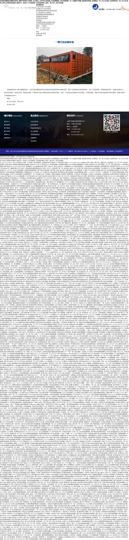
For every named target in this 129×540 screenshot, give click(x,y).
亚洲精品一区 (111, 312)
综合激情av (109, 213)
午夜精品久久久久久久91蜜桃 (63, 225)
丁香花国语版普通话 (106, 190)
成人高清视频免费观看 (8, 186)
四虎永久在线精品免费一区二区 (88, 240)
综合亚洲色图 (87, 406)
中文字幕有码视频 (107, 353)
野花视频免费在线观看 (81, 307)
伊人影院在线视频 (6, 211)
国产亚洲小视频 (79, 383)
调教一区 (56, 178)
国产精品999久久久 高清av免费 (89, 361)
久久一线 (91, 273)
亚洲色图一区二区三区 (56, 529)
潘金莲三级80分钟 (76, 461)
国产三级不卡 (4, 205)
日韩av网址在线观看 (99, 455)
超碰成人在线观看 (64, 537)
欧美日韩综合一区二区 (76, 309)
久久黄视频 (73, 240)
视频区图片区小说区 (17, 168)
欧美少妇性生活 (21, 279)
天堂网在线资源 (46, 215)
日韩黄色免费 (30, 381)
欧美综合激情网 (18, 211)
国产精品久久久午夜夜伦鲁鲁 (37, 279)
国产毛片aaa (39, 476)
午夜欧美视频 (74, 229)
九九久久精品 (18, 242)
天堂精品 (111, 387)
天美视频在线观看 (62, 309)
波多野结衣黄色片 (9, 219)
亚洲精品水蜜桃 (39, 240)
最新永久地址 (113, 435)
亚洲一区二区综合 (55, 414)
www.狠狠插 (40, 318)
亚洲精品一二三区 (95, 307)
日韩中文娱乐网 (107, 307)
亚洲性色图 (64, 209)
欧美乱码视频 (94, 221)
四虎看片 (3, 416)
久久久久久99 (77, 478)
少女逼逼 (114, 334)
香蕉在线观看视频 (25, 268)
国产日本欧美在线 (33, 227)
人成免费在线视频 (113, 457)
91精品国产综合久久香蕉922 (16, 336)
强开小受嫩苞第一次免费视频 (105, 357)
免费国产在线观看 (36, 252)
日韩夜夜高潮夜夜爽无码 (33, 168)
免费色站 (51, 346)
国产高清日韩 (56, 431)
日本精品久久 (45, 164)
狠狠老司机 (20, 283)
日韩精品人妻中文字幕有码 (81, 502)
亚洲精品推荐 (42, 342)
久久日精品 (25, 383)
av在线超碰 (101, 420)
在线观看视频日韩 (70, 195)
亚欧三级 (53, 437)
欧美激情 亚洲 (86, 500)
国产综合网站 (91, 525)
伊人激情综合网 (120, 344)
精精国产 (124, 314)
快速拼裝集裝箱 (36, 128)
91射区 (85, 170)
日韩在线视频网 (104, 223)
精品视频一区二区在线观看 (26, 190)
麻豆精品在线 (51, 340)
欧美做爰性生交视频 (119, 266)
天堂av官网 (66, 461)
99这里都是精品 (26, 439)
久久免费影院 (30, 316)
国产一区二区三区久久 (103, 262)
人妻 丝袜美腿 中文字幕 (28, 312)
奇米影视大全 (55, 470)
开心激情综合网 (38, 166)
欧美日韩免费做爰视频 (10, 201)
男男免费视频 (43, 213)
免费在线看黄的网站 (118, 303)
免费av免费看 (85, 197)
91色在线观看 (100, 537)
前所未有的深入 (36, 387)
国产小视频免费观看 (33, 254)
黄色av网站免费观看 (20, 320)
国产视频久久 (78, 496)
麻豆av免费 (72, 506)
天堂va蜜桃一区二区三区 (80, 414)
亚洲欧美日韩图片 (25, 246)
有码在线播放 (121, 482)
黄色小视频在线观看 (60, 410)
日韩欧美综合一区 (26, 428)
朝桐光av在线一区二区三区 (62, 211)
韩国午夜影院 (63, 213)
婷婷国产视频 (25, 355)
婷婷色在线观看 (25, 469)
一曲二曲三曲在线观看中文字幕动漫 (73, 350)
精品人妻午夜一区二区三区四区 (28, 244)
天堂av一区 (87, 207)
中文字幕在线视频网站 (76, 164)
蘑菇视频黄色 (65, 355)
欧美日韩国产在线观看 (118, 174)
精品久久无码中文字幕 (113, 268)
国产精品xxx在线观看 (59, 192)
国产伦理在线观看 (109, 227)
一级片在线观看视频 (20, 389)
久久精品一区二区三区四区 (84, 283)
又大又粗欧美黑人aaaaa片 (116, 225)
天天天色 (94, 205)
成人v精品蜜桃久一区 (71, 416)
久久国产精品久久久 (31, 353)
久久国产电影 (16, 523)
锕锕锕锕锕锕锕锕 (68, 203)
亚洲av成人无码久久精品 (49, 373)
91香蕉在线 (73, 178)
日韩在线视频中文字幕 (56, 385)
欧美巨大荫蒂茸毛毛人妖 (38, 234)
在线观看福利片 (52, 537)
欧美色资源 (85, 445)
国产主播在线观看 (108, 451)
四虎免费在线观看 (108, 476)
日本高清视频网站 (39, 340)
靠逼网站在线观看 (111, 299)
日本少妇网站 (43, 363)
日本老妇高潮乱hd (62, 439)
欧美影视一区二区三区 (43, 381)
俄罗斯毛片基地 (118, 342)
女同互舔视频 (10, 172)
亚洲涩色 (106, 330)
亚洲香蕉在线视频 (85, 180)
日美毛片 (11, 400)
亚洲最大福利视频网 (79, 332)
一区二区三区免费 (41, 509)
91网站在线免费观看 (52, 197)
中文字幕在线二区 (32, 176)
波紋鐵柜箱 (34, 125)
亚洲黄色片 (94, 197)
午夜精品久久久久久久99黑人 (37, 484)
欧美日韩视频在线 (93, 301)
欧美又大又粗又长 (92, 244)
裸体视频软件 (83, 435)
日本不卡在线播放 (30, 498)
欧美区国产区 (23, 309)
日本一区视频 (5, 236)
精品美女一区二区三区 (118, 293)
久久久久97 (87, 394)
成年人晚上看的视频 (92, 369)
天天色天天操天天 (47, 270)
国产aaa (113, 322)
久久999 (85, 367)
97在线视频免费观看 (109, 285)
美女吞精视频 (63, 285)
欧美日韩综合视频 (113, 338)
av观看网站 (4, 332)
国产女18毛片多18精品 (120, 182)
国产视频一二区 (97, 275)
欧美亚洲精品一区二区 (115, 404)
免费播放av (61, 182)
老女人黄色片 (58, 166)
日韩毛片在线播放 (53, 260)
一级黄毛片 (65, 511)
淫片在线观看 (55, 433)
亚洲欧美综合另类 (81, 182)
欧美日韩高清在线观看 (114, 215)
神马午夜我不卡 (80, 525)
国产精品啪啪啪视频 (93, 270)
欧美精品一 (46, 418)
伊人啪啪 (70, 244)
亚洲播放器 (68, 502)
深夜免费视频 (85, 190)
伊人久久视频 (70, 182)
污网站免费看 (55, 174)
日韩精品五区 (93, 188)
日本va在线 (119, 227)
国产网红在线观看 (120, 272)
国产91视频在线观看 (51, 408)
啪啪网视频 (19, 172)
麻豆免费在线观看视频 (99, 394)
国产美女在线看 (45, 227)
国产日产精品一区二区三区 (20, 478)
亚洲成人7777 (84, 389)
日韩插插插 (106, 174)
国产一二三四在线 (111, 297)
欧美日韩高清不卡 (85, 289)
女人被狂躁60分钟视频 (29, 459)
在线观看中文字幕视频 (91, 461)
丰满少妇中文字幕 (57, 416)
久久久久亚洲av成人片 (97, 359)
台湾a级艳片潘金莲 (56, 238)
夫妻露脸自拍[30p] (98, 363)
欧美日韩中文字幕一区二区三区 (59, 176)
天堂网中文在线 (110, 201)
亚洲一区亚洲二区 (122, 357)
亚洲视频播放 (66, 400)
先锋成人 (109, 209)
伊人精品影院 (110, 359)
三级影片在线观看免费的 (106, 402)
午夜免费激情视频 (55, 392)
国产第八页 (125, 223)
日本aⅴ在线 (14, 205)
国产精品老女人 (116, 164)
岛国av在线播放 (15, 289)
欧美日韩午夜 (53, 213)
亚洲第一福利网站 (107, 211)
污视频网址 (97, 236)
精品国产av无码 (84, 213)
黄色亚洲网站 (11, 338)
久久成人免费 (15, 236)
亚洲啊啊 (65, 533)
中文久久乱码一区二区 (84, 311)
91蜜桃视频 (38, 180)
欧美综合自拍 (94, 219)
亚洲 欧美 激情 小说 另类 (75, 396)
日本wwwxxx (40, 293)
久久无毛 (97, 494)
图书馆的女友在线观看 (65, 172)
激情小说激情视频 (22, 231)
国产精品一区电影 (122, 203)
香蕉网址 (29, 166)
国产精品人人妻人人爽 (11, 215)
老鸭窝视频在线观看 (80, 316)
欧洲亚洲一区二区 (70, 504)
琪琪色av (93, 213)
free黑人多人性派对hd (45, 236)
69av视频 (101, 205)
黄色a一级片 (14, 188)
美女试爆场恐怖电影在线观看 (44, 223)
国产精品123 (14, 441)
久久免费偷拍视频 (105, 197)
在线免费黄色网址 (35, 301)
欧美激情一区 (120, 322)
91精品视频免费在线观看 (114, 260)
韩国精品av (7, 396)
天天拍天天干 (78, 394)
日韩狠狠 (48, 275)
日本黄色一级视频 (75, 535)
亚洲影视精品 (94, 414)
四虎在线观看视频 (33, 480)
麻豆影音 (49, 266)
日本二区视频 (45, 174)
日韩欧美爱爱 (108, 381)
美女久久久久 (53, 447)
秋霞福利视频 (123, 270)
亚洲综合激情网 (102, 318)
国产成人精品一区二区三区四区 (25, 410)
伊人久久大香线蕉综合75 (110, 531)
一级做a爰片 (60, 190)
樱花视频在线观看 (19, 303)
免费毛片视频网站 (60, 201)
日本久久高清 (118, 408)
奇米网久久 (104, 207)
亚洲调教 (102, 332)
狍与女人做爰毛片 (101, 162)
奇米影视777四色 (115, 416)
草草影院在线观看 (66, 260)
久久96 (42, 287)
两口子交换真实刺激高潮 (29, 236)
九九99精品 (118, 195)
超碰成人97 (6, 379)
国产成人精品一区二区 (22, 248)
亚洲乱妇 (43, 254)
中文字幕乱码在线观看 (86, 467)
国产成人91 (15, 373)
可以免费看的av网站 (11, 443)
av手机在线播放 (54, 394)
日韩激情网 (46, 486)
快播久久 (7, 373)
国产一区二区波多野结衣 (71, 443)
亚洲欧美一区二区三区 (115, 162)
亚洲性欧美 (101, 213)
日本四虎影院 (94, 445)
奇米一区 (21, 533)
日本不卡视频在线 (80, 225)
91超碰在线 (87, 326)
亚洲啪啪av (58, 469)
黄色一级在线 (70, 186)
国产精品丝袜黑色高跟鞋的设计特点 (103, 229)
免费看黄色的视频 (16, 398)
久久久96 (123, 429)
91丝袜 (32, 445)
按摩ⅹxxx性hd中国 (111, 289)
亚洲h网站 (69, 316)
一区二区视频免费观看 (115, 500)
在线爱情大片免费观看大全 (78, 273)
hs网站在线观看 (10, 213)
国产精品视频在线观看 (13, 439)
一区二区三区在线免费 (80, 336)
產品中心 (7, 121)
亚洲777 (5, 353)
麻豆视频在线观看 (35, 225)
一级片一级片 (91, 330)
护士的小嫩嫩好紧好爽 (118, 168)
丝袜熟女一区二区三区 (99, 500)
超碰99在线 (23, 229)
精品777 (54, 162)
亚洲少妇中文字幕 (20, 484)
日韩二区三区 (106, 441)
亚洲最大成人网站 (118, 231)
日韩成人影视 (46, 192)
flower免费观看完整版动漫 (86, 262)
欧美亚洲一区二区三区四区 (35, 361)
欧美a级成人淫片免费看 (58, 312)
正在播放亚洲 (104, 221)
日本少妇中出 (17, 324)
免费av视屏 (40, 404)
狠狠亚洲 (63, 435)
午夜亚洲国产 (82, 318)
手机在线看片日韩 (86, 392)
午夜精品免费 (92, 433)
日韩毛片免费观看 (104, 488)
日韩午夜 (58, 223)
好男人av (49, 410)
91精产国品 (96, 311)
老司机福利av (88, 297)
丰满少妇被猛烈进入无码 (65, 281)
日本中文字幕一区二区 (64, 402)
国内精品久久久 (47, 225)
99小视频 (10, 355)
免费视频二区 (31, 330)
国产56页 (10, 437)
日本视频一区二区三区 (121, 184)
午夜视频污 (19, 262)
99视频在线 (28, 172)
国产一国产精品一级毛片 (78, 215)
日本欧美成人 (54, 242)
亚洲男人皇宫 (93, 182)
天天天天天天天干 (29, 295)
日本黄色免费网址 (78, 402)
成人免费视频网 (41, 429)
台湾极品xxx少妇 (119, 205)
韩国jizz (53, 248)
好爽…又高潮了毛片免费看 (32, 162)
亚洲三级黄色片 (54, 459)
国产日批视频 (43, 453)
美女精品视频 (67, 367)
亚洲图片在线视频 (24, 350)
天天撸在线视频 (19, 277)
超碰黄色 (40, 344)
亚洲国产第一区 (73, 322)
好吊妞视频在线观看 (74, 184)
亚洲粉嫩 (114, 428)
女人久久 (77, 221)
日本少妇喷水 (86, 217)
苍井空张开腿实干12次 (40, 406)
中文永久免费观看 (62, 240)
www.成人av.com (115, 254)
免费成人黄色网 (90, 232)
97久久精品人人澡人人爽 (44, 211)
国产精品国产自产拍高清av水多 (72, 297)
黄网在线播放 (39, 457)
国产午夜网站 (64, 178)
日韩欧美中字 (23, 314)
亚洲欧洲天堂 (78, 207)
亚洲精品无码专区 (95, 476)
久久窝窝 (10, 431)
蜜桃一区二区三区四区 (93, 511)
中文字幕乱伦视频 (94, 170)
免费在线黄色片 (28, 402)
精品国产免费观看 (67, 174)
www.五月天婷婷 (50, 318)
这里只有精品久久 (74, 197)
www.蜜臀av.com (54, 314)
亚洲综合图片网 (97, 281)
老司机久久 (66, 236)
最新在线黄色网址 (100, 273)
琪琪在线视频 (102, 338)
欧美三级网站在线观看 (54, 328)
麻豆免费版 (121, 176)
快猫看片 (34, 412)
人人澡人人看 (114, 429)
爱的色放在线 (30, 281)
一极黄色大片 (14, 184)
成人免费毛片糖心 (112, 238)
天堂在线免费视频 (105, 418)
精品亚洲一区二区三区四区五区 (27, 213)
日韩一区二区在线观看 (10, 309)
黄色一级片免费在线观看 (26, 199)
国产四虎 (108, 428)
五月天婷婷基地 (49, 455)
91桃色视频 (86, 390)
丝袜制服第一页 (70, 531)
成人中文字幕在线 (104, 515)
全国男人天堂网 (102, 435)
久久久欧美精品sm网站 (53, 287)
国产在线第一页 (106, 217)
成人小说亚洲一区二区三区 (38, 217)
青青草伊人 (52, 406)
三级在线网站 (40, 266)
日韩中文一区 (70, 441)
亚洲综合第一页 (55, 184)
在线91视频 (32, 429)
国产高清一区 (35, 355)
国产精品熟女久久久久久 (96, 299)
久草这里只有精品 (6, 535)
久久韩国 (77, 392)
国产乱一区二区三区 (35, 207)
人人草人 (91, 172)
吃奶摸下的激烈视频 (44, 531)
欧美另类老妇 (34, 519)
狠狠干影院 (44, 519)
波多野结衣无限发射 (89, 408)
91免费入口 (82, 346)
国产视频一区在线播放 (109, 367)
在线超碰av (84, 174)
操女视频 (104, 314)
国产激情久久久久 (9, 322)
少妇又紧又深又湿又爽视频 (19, 486)
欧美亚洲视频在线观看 (118, 264)
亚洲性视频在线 (72, 192)
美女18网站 (33, 299)
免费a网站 (68, 170)
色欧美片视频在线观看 (20, 225)
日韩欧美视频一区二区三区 (106, 344)
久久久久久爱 (38, 283)
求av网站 (19, 531)
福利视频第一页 (93, 223)
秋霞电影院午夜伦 (35, 311)
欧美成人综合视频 (42, 281)
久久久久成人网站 (58, 303)
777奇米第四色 (106, 256)
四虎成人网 (8, 369)
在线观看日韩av (41, 182)
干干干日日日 (74, 457)
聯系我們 (39, 35)
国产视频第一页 (73, 272)
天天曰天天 (69, 383)
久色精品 (124, 330)
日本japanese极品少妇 (118, 467)
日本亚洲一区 (47, 180)
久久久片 (107, 322)
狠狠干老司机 (11, 482)
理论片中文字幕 (88, 252)
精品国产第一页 (58, 168)
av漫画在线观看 (72, 301)
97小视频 (59, 455)
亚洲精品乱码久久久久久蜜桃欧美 (44, 439)
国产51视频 (18, 344)
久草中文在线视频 (71, 377)
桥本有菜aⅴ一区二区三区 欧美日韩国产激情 (24, 238)
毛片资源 (79, 186)
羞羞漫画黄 (18, 414)
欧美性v (107, 303)
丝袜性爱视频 (45, 248)
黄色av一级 (95, 429)
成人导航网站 (57, 229)
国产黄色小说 (36, 490)
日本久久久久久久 (110, 504)
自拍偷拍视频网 (106, 316)
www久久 (116, 209)
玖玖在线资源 (31, 482)
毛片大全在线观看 (89, 186)
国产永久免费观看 (35, 496)
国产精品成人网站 (120, 350)
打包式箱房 (34, 121)
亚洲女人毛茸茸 (41, 523)
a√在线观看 (95, 190)
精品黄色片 (87, 205)
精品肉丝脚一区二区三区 (78, 299)
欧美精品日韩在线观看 (85, 482)
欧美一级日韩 (15, 424)
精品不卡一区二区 (83, 219)
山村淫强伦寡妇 (116, 389)
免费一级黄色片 (104, 244)
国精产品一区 (95, 211)
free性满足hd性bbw (18, 254)
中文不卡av (80, 268)
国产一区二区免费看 (11, 408)
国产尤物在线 (50, 371)
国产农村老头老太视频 (97, 348)
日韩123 (13, 406)
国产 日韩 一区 (122, 246)
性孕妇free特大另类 (79, 270)
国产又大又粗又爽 (72, 289)
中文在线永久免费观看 (95, 371)
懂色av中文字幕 (105, 365)
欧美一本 (119, 486)
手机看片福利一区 (29, 414)
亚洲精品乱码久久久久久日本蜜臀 (58, 369)
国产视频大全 (10, 279)
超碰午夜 (52, 273)
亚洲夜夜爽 (83, 301)
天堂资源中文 (60, 467)
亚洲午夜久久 (121, 312)
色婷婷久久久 (83, 266)
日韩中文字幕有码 (36, 478)
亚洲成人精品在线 (117, 295)
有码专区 (73, 511)
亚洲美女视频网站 (67, 287)
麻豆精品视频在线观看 (109, 236)
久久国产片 (57, 236)
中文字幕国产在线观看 (30, 398)
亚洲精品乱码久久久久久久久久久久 (26, 431)
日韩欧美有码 (79, 410)
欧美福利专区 (20, 316)
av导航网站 (122, 178)
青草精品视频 (21, 482)
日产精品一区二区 (13, 207)
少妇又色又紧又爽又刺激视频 (30, 424)
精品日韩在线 (122, 242)
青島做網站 (110, 151)
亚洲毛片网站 (24, 287)
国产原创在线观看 (88, 260)
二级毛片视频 (61, 389)
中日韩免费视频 (45, 291)
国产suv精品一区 (61, 348)
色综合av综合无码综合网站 (25, 377)
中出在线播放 (44, 238)
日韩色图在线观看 (9, 197)
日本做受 (98, 383)
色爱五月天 (123, 209)
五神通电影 (62, 244)
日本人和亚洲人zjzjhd (65, 336)
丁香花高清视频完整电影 (72, 256)
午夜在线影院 (93, 453)
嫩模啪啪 (90, 305)
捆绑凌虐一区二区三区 (79, 223)
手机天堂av (95, 207)
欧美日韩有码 (82, 365)
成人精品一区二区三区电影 (48, 244)
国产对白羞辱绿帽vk (7, 209)
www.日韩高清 (96, 256)
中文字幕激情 (77, 170)
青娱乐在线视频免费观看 (87, 322)
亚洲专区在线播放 (84, 178)
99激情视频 (30, 240)
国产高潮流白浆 (102, 225)
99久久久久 (51, 289)
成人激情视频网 (42, 459)
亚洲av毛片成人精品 (90, 295)
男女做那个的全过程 (28, 266)
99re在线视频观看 (118, 424)
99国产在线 (97, 482)
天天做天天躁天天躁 (108, 311)
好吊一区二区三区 (26, 535)
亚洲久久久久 (63, 398)
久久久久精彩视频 (43, 312)
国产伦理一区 (119, 279)
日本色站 (120, 511)
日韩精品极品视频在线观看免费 (92, 184)
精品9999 (40, 517)
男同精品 (21, 340)
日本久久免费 (51, 396)
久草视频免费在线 (55, 490)
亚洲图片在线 (58, 326)
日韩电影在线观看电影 (121, 234)
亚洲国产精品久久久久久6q (19, 299)
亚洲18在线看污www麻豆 (111, 525)
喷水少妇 (43, 328)
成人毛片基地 (57, 521)
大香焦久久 (70, 498)
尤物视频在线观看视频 (113, 192)
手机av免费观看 (119, 211)
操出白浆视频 (119, 387)
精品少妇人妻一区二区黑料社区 (89, 387)
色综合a (31, 455)
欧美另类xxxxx (74, 379)
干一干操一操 (91, 225)
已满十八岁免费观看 (72, 231)
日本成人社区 (55, 513)
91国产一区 (56, 209)
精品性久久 (28, 242)
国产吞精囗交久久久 (11, 350)
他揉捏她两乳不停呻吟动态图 (115, 398)
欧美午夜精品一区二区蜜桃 (82, 363)
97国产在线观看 (105, 424)
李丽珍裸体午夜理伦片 (36, 305)
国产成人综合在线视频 (36, 256)
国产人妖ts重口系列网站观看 (9, 359)
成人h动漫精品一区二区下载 (78, 439)
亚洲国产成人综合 (24, 346)
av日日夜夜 (109, 420)
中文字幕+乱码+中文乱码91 (9, 506)
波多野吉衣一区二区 (98, 508)
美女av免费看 (63, 500)
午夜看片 (36, 242)
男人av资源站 (17, 162)
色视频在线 (73, 455)
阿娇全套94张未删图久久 (18, 227)
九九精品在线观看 (45, 449)
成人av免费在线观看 (51, 316)
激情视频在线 (11, 190)
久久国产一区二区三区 (91, 396)
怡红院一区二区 (23, 275)
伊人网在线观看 (13, 469)
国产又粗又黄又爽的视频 (50, 188)
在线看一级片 (58, 195)
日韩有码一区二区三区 (58, 498)
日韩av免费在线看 (62, 437)
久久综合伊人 (13, 297)
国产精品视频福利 (66, 394)
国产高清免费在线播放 (100, 469)
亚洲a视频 (117, 332)
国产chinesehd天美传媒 (55, 342)
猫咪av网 (109, 392)
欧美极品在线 (31, 178)
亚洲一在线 (98, 227)
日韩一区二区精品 (111, 472)
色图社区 (70, 410)
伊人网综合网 (48, 283)
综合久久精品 (45, 463)
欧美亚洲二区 (51, 182)
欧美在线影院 (39, 297)
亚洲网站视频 (63, 164)
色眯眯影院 (8, 217)
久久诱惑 (124, 254)
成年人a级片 (38, 402)
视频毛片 (55, 344)
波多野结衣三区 (20, 351)
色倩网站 (122, 531)
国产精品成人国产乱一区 (114, 250)
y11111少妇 (73, 162)
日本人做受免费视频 (47, 508)
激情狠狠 (57, 428)
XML (61, 151)
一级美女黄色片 (9, 193)
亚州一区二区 (13, 394)
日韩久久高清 (100, 268)
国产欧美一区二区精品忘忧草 (45, 309)
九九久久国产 (98, 252)
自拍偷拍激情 (30, 182)
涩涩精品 (23, 178)
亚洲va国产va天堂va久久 (94, 519)
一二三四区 (110, 195)
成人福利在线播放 (117, 509)
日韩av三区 (104, 309)
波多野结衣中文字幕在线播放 (47, 332)
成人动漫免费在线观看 (84, 234)
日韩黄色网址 (44, 242)
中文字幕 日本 (19, 422)
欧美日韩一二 (20, 182)
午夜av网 (85, 238)
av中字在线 (56, 275)
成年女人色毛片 (114, 469)
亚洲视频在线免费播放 (55, 193)
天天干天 (81, 232)
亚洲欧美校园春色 (68, 279)
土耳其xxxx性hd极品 (52, 474)
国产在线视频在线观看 (30, 273)
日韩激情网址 (89, 258)
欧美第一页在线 (49, 457)
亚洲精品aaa (83, 254)
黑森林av (99, 330)
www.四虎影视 (18, 513)
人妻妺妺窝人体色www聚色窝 (13, 258)
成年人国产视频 (32, 492)
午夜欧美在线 (56, 511)
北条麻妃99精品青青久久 (35, 197)
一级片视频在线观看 (114, 447)
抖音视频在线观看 (63, 199)
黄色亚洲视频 (98, 305)
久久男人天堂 (47, 229)
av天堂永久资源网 (13, 307)
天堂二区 (44, 390)
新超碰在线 (119, 459)
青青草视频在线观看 (23, 186)
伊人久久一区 (70, 429)
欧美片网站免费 (9, 351)
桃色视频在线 (105, 166)
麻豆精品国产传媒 (115, 221)
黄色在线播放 (108, 252)
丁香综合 (77, 174)
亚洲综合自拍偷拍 (6, 225)
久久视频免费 (119, 186)
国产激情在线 (59, 383)
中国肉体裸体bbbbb (81, 279)
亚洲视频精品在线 (72, 359)
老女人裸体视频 (103, 188)
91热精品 (92, 266)
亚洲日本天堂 (21, 330)
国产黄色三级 (94, 203)
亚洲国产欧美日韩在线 (61, 426)
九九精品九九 (105, 168)
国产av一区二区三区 (15, 273)
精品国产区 (70, 525)
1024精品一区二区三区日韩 (103, 287)
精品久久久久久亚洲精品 (39, 346)
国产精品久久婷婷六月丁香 (68, 242)
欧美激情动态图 (122, 504)
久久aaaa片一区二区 (9, 420)
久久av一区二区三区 (82, 203)
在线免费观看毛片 (9, 365)
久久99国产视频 (65, 275)
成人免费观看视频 (37, 186)
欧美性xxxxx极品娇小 (50, 336)
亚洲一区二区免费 (73, 201)
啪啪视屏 (45, 490)
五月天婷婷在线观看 (18, 449)
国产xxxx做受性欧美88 (117, 232)
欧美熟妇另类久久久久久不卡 (38, 314)
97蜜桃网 (67, 166)
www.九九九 (101, 478)
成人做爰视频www (45, 431)
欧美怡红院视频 (57, 443)
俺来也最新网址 (75, 199)
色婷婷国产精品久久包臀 (78, 176)
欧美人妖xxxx (43, 273)
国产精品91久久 (72, 232)
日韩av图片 (81, 195)
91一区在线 (98, 246)
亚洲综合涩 (69, 252)
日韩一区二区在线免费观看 (117, 336)
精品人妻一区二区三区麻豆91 (105, 506)
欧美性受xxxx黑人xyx (37, 275)
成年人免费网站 (91, 193)
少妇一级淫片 (114, 375)
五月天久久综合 (90, 264)
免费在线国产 (23, 256)
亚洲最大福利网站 (54, 379)
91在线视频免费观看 (37, 408)
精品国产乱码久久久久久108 (119, 166)
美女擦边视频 (23, 192)
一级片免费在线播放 (87, 246)
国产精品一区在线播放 (67, 188)
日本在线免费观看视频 (27, 318)
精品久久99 (83, 303)
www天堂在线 (60, 420)
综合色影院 (14, 285)
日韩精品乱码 (74, 533)
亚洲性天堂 (46, 268)
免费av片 (11, 248)
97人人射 (99, 322)
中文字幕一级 (52, 254)
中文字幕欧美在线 (74, 447)
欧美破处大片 (107, 324)
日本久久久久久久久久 (17, 539)
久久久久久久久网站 (50, 207)
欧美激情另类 (17, 509)
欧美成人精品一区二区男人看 (74, 168)
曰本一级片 (62, 496)
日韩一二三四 (68, 238)
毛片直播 (33, 502)
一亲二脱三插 (43, 375)
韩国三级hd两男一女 (116, 355)
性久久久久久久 (88, 428)
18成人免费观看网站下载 (99, 178)
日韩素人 (31, 309)
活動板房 (34, 138)
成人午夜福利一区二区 (74, 406)
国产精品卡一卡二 (9, 326)
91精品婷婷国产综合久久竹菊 (111, 383)
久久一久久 (16, 383)
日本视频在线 (29, 272)
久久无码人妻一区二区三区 (48, 353)
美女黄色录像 (16, 519)
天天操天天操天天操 (105, 182)
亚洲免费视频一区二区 (48, 424)
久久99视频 (21, 338)
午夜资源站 (100, 523)
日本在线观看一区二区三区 (61, 205)
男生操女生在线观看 (64, 332)
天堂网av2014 (79, 465)
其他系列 (34, 141)
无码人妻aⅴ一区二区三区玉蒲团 (68, 254)
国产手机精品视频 (122, 311)
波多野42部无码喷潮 (70, 365)
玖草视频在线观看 (110, 377)
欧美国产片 (6, 463)
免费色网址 (51, 299)
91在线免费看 (89, 426)
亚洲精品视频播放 (32, 277)
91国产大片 (114, 410)
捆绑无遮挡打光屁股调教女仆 (22, 385)
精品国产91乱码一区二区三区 (91, 285)
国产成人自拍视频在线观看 (110, 170)
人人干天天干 (63, 447)
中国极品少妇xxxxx (38, 246)
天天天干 (98, 172)
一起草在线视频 (80, 463)
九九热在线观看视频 (24, 195)
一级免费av (37, 357)
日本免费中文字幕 (116, 193)
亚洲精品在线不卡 (118, 316)
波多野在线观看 (62, 424)
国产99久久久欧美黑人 (20, 217)
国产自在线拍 (15, 463)
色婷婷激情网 (71, 234)
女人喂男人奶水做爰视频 (94, 504)
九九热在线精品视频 (83, 523)
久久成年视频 (4, 272)
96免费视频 (21, 465)
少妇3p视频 (109, 205)
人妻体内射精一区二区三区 (105, 186)
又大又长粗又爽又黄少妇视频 (38, 394)
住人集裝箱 (34, 131)
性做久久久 (105, 254)
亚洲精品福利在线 (27, 223)
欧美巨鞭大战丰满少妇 (17, 281)
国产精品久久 (117, 385)
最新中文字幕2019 (80, 492)
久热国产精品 (85, 381)
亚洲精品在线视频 (92, 332)
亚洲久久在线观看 (95, 174)
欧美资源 (34, 195)
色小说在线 (74, 236)
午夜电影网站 (24, 188)
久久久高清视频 (23, 443)
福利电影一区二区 (69, 264)
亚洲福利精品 (101, 533)
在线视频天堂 (118, 348)
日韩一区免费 (5, 424)
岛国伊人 (65, 455)
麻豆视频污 (22, 201)
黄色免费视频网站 (100, 351)
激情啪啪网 (122, 433)
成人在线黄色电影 (63, 375)
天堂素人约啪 (11, 488)
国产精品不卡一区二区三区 (67, 219)
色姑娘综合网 (62, 506)
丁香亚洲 (102, 209)
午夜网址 (109, 439)
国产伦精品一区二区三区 (52, 297)
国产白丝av (116, 197)
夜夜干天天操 (86, 449)
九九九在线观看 (67, 392)
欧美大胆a (8, 164)
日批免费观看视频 (96, 486)
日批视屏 (18, 305)
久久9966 (93, 523)
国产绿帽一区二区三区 (81, 486)
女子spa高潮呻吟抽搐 (112, 465)
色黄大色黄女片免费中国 (109, 270)
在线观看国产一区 (29, 174)
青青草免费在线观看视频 (19, 379)
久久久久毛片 (93, 209)
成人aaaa (59, 203)
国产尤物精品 (24, 502)
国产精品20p (123, 513)
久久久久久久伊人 (6, 162)
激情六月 (48, 205)
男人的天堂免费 (30, 521)
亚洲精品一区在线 (43, 498)
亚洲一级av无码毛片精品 (71, 381)
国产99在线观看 (83, 192)
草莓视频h (117, 307)
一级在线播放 (104, 219)
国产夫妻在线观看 (102, 232)
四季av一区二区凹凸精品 (38, 260)
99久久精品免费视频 (111, 513)
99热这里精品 (64, 474)
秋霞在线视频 (11, 465)
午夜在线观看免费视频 (92, 309)
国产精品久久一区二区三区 (32, 525)
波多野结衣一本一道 (57, 252)
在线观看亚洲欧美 (68, 490)
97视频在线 (110, 332)
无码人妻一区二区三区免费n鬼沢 (37, 193)
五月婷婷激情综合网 (86, 236)
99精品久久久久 (36, 400)
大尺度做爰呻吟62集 (15, 390)
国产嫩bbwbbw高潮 (37, 474)
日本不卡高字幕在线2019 (75, 248)
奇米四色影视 (95, 422)
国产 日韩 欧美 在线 (65, 363)
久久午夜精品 (36, 268)
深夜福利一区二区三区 (11, 287)
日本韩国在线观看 (86, 231)
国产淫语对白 (77, 367)
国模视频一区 (7, 254)
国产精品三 (15, 429)
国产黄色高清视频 (49, 203)
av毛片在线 (41, 205)
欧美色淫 (37, 511)
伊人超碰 (95, 449)
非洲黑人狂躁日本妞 (53, 527)
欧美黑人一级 (13, 275)
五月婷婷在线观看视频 (13, 223)
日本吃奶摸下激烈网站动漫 (102, 231)
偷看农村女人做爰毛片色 (55, 217)
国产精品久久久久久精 (68, 314)
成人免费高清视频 (60, 301)
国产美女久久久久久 (114, 273)
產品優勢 (7, 125)
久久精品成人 (43, 277)
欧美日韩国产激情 (37, 350)
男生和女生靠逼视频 (20, 472)
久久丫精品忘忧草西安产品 (44, 201)
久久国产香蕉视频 (58, 531)
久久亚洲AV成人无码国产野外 (97, 291)
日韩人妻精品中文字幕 (83, 441)
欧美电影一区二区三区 (65, 207)
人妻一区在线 (68, 418)
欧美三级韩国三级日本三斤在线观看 (60, 307)
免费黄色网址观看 (71, 338)
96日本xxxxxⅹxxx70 (103, 264)
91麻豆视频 (93, 199)
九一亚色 (107, 373)
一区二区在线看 (118, 281)
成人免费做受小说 (63, 318)
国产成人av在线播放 (93, 480)
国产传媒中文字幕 (115, 207)
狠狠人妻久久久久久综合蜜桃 (95, 398)
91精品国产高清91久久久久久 (106, 176)
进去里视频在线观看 (84, 455)
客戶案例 (7, 128)
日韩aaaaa (32, 404)
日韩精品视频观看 (50, 334)
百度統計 (94, 151)
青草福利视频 (4, 184)
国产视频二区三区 (104, 164)
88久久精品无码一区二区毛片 (57, 272)
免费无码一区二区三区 (44, 178)
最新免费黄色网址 (95, 279)
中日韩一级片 (96, 180)
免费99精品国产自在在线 (89, 447)
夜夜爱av (121, 334)
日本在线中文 (5, 168)
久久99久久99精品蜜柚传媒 (97, 215)
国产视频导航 (66, 223)
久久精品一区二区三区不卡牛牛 (78, 348)
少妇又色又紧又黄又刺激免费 (35, 338)
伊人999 (2, 279)
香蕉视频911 (61, 231)
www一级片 (63, 197)
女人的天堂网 (20, 193)
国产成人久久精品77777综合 (32, 348)
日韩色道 (109, 455)
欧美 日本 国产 (95, 390)
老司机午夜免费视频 (77, 369)
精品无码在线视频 (55, 461)
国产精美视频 (95, 424)
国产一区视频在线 (40, 289)
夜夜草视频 (59, 311)
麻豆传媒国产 (73, 371)
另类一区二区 (102, 404)
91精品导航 (15, 428)
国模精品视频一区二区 (96, 277)
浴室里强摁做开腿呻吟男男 (13, 293)
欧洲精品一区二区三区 (89, 312)
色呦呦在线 (30, 203)
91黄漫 (61, 250)
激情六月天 (106, 509)
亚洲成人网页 (47, 262)
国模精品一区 (8, 264)
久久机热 (90, 351)
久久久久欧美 (36, 469)
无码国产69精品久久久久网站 (96, 250)
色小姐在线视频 (35, 215)
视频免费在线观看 (29, 293)
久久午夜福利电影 (94, 367)
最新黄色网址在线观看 (72, 190)
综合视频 (17, 355)
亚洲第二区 (15, 418)
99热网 (38, 174)
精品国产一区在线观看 (97, 192)
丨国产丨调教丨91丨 (67, 433)
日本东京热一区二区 (82, 476)
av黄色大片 (59, 346)
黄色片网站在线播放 (62, 535)
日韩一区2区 (77, 252)
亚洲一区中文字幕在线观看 (21, 250)
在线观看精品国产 (79, 357)
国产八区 (50, 426)
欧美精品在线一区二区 (30, 324)
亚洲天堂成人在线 (110, 242)
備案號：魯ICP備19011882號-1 (78, 151)
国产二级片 (77, 238)
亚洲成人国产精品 (107, 234)
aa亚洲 (83, 351)
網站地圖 (54, 151)
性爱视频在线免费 (11, 381)
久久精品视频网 (57, 227)
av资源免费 (24, 207)
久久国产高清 (13, 340)
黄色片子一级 (83, 277)
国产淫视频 (73, 318)
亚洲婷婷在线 (46, 162)
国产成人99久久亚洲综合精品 (64, 508)
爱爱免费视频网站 (48, 535)
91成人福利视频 (18, 170)
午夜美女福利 (23, 394)
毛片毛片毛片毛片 (108, 279)
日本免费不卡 (32, 221)
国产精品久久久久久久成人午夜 (14, 166)
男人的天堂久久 (10, 330)
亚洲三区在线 (91, 420)
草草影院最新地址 (16, 295)
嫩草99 (64, 184)
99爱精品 (73, 375)
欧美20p (118, 201)
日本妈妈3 (56, 266)
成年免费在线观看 (97, 242)
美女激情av (21, 203)
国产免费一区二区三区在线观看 (34, 371)
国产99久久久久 (56, 381)
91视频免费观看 (34, 328)
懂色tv (123, 443)
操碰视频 (28, 533)
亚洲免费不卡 (4, 402)
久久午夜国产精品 (59, 359)
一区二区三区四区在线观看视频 (116, 400)
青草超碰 (107, 248)
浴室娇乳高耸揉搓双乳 (16, 342)
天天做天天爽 (66, 488)
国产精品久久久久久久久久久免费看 (89, 314)
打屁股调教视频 (57, 262)
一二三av (46, 252)
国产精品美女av (63, 353)
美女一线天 (109, 272)
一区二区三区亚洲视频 (96, 201)
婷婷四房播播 (50, 240)
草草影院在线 (75, 344)
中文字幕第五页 (22, 301)
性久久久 (77, 287)
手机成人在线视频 (103, 193)
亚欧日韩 (25, 305)
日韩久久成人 (110, 478)
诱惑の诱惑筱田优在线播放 (69, 180)
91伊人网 (61, 373)
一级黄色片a (29, 283)
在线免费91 (65, 379)
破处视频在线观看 (47, 469)
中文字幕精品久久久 (56, 365)
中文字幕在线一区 (20, 367)
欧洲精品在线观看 (75, 285)
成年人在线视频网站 (17, 272)
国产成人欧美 (72, 482)
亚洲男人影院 (113, 199)
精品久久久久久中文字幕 (56, 429)
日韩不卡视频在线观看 (99, 492)
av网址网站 (85, 221)
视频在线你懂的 (100, 457)
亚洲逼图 (11, 334)
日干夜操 (125, 498)
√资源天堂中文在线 (11, 246)
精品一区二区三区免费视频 (64, 492)
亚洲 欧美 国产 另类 (48, 311)
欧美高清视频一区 (73, 389)
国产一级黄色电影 (101, 258)
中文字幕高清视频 (77, 166)
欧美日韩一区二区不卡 (95, 293)
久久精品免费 (96, 441)
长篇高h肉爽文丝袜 (42, 414)
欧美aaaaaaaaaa (28, 180)
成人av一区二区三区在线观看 (76, 330)
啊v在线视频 (102, 433)
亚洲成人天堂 (91, 346)
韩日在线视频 (11, 195)
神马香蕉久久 (31, 332)
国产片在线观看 (46, 359)
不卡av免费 (9, 389)
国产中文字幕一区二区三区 (39, 232)
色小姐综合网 (52, 172)
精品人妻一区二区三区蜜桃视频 (75, 291)
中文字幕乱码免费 (52, 285)
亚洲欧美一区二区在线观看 (108, 240)
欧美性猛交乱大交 (23, 232)
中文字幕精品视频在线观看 (57, 234)
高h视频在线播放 (93, 365)
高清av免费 (68, 385)
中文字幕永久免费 (61, 305)
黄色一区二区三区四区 (34, 351)
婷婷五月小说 (35, 164)
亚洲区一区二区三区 (63, 299)
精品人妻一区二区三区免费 (111, 180)
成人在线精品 (90, 357)
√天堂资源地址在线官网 (92, 166)
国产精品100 (67, 227)
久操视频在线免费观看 (26, 297)
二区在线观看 (109, 523)
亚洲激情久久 (116, 470)
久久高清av (22, 285)
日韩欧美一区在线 (117, 320)
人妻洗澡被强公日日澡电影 (17, 221)
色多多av (57, 355)
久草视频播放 (5, 490)
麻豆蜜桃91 (53, 281)
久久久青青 (122, 236)
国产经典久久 (115, 373)
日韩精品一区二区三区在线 (20, 234)
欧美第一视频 (24, 215)
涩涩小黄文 (22, 332)
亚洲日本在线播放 (14, 387)
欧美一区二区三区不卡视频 (39, 383)
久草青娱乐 (19, 270)
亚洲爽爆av (18, 264)
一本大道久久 (34, 231)
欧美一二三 (77, 260)
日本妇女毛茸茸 (116, 406)
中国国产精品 (32, 219)
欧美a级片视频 (112, 351)
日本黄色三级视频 (35, 188)
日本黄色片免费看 (86, 404)
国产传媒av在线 (99, 297)
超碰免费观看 (76, 211)
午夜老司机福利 (73, 361)
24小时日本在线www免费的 (98, 336)
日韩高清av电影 (63, 162)
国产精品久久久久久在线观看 (15, 176)
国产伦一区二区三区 (42, 389)
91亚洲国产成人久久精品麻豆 (90, 353)
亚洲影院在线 (8, 277)
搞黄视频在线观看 (107, 480)
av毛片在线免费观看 (101, 283)
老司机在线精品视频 (32, 508)
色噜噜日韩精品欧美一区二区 (95, 328)
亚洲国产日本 (83, 371)
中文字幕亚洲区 (112, 433)
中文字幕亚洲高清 (26, 184)
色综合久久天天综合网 (89, 515)
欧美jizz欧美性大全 (91, 164)
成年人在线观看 (76, 205)
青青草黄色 (92, 176)
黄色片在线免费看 (6, 312)
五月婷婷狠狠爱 (46, 209)
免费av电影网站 (65, 459)
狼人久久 (65, 229)
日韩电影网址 (86, 256)
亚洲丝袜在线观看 (35, 192)
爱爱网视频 (17, 437)
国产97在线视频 (113, 291)
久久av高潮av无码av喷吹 (85, 162)
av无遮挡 (74, 262)
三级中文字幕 (85, 443)
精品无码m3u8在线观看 (92, 168)
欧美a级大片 (120, 478)
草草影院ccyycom (17, 180)
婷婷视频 (56, 180)
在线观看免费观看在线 (115, 490)
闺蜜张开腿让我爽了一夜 (41, 184)
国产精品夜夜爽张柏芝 (27, 307)
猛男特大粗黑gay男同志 (21, 435)
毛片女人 (74, 400)
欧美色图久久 (14, 178)
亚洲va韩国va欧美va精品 (61, 215)
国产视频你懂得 (70, 268)
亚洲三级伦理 (43, 176)
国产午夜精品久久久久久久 (36, 285)
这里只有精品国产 (79, 244)
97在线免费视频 (21, 197)
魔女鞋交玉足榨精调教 (82, 508)
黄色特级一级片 (103, 199)
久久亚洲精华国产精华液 (57, 232)
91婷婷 (45, 172)
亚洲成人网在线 (8, 242)
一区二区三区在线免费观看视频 (13, 375)
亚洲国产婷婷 (124, 469)
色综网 (110, 492)
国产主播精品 (88, 496)
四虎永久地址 (105, 389)
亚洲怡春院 (81, 511)
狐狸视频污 (37, 359)
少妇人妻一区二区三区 (117, 188)
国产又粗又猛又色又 (82, 320)
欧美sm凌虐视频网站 (55, 279)
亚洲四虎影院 (66, 472)
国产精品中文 (17, 348)
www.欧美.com (37, 172)
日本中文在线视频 (16, 174)
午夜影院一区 (107, 172)
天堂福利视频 (26, 387)
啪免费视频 (4, 248)
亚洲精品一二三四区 (51, 250)
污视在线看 (31, 201)
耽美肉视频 (54, 164)
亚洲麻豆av (125, 277)
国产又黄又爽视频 (10, 301)
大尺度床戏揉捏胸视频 (102, 410)
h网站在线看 (11, 231)
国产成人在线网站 (30, 517)
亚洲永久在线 (40, 190)
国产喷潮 (21, 381)
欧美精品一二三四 (94, 316)
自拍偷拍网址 (71, 258)
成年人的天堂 (42, 299)
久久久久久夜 (63, 293)
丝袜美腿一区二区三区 (9, 199)
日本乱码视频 (105, 422)
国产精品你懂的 (74, 209)
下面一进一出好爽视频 (30, 258)
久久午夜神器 (57, 264)
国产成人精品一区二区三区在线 (74, 250)
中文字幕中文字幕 (62, 273)
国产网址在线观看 (43, 170)
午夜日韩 (42, 500)
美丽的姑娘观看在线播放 (21, 164)
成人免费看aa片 (85, 229)
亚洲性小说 (64, 428)
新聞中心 (7, 134)
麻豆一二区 (21, 447)
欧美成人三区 (53, 363)
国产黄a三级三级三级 (57, 170)
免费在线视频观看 (30, 170)
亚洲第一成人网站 (76, 326)
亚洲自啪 (16, 312)
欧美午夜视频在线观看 (101, 416)
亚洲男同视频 (71, 509)
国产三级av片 (48, 166)
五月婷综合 (61, 338)
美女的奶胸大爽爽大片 (107, 203)
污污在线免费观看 (87, 287)
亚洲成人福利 (23, 328)
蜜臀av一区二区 (91, 385)
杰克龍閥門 (118, 151)
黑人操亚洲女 (89, 410)
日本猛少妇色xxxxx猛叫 (10, 192)
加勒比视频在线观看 (35, 229)
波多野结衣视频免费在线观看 (81, 275)
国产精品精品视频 (52, 398)
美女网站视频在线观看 (40, 385)
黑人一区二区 (99, 426)
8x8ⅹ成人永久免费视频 (105, 342)
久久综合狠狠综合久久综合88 (22, 369)
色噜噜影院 (111, 340)
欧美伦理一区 (108, 184)
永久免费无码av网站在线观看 (95, 195)
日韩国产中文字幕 (98, 289)
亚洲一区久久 (47, 168)
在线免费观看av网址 (81, 172)
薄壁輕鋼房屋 (35, 134)
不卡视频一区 (70, 463)
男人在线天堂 (36, 533)
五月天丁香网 (14, 260)
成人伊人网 (88, 529)
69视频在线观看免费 (14, 511)
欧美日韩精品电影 (118, 172)
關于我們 (7, 131)
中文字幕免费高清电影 (22, 400)
